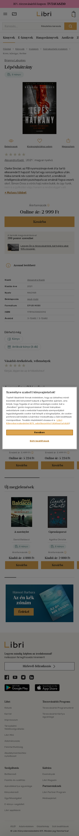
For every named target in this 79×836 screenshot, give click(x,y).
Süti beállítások (39, 440)
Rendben (39, 432)
